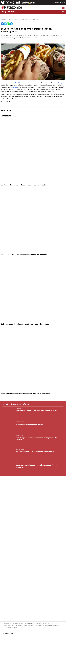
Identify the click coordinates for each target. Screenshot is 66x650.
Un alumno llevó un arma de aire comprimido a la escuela (23, 185)
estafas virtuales (18, 83)
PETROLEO (18, 408)
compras (14, 87)
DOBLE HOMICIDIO (20, 422)
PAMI (17, 463)
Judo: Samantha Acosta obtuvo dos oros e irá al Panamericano (25, 393)
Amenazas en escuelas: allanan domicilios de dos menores (24, 254)
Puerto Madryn (58, 83)
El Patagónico (5, 19)
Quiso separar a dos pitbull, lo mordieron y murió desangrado (25, 324)
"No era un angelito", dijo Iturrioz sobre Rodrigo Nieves (35, 451)
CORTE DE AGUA (19, 435)
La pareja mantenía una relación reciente (30, 424)
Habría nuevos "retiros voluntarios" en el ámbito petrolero (36, 410)
